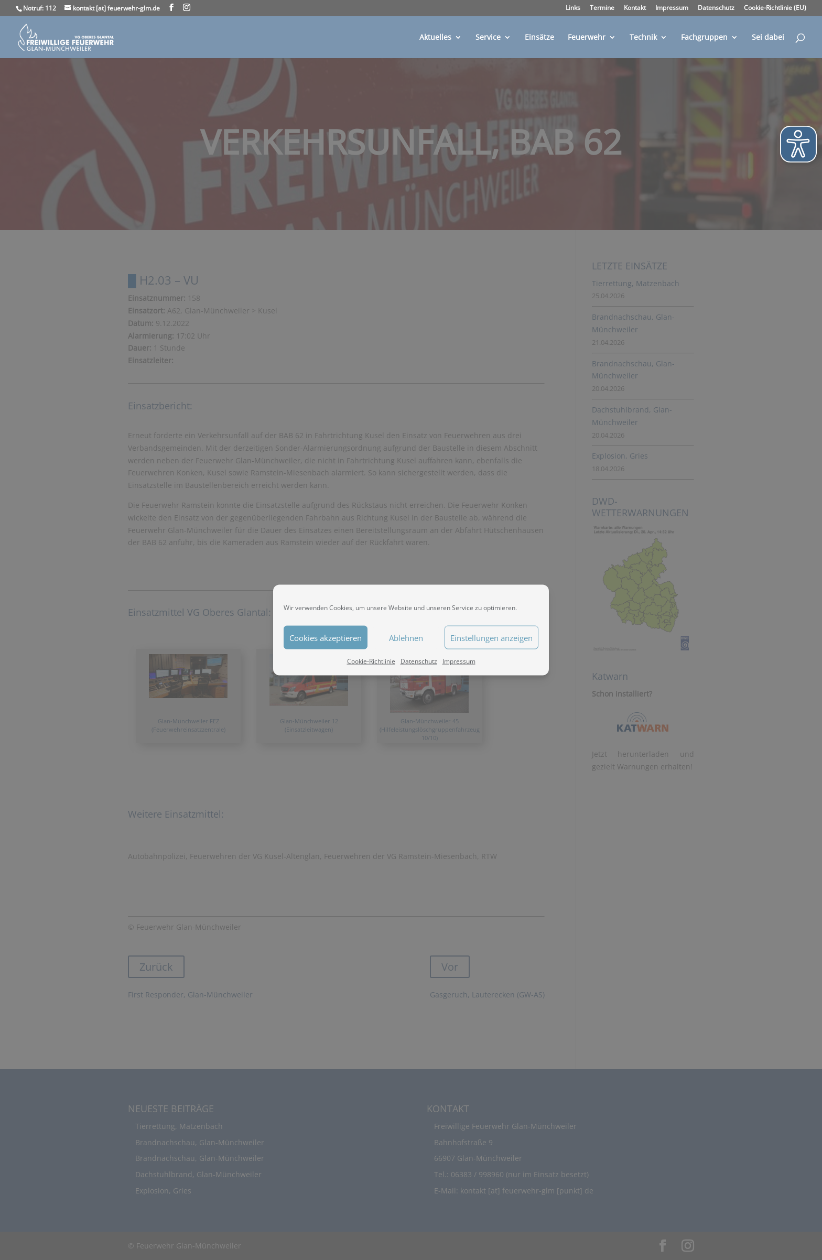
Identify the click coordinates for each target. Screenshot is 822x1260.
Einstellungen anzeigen (491, 637)
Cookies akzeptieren (325, 637)
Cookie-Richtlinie (371, 661)
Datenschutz (419, 661)
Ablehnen (406, 637)
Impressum (458, 661)
